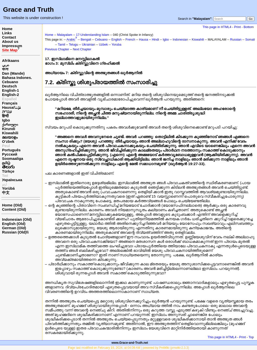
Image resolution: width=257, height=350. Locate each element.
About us (10, 41)
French (130, 39)
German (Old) (14, 228)
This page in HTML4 (217, 27)
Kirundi (8, 129)
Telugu (73, 44)
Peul (6, 146)
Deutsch (9, 86)
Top (251, 337)
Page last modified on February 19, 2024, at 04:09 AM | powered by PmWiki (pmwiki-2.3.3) (128, 347)
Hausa (143, 39)
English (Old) (13, 223)
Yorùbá (8, 188)
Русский (9, 154)
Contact (9, 37)
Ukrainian (88, 44)
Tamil (61, 44)
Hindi (155, 39)
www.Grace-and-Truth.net (129, 342)
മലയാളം (10, 137)
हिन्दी (5, 116)
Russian (235, 39)
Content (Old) (14, 209)
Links (7, 33)
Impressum (12, 46)
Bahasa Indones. (17, 77)
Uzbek (103, 44)
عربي (5, 65)
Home (7, 29)
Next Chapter (82, 49)
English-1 (10, 90)
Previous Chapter (57, 49)
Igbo (6, 120)
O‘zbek (8, 141)
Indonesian (180, 39)
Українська (12, 180)
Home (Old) (12, 205)
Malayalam (64, 35)
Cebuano (10, 82)
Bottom (249, 27)
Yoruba (116, 44)
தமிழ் (6, 163)
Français (10, 103)
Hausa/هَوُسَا (11, 107)
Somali (250, 39)
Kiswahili (10, 133)
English (116, 39)
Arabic (71, 39)
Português (11, 150)
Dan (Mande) (13, 73)
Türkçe (8, 171)
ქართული (10, 124)
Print (237, 27)
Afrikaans (10, 60)
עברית (7, 111)
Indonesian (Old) (17, 219)
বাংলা (5, 69)
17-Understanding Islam (92, 35)
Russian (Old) (14, 232)
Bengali (86, 39)
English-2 (10, 94)
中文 (6, 192)
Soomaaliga (12, 158)
